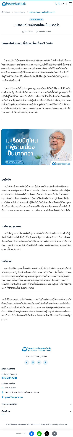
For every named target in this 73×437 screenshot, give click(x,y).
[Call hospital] (56, 4)
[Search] (59, 4)
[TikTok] (45, 362)
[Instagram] (39, 362)
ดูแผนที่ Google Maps (12, 397)
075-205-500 (9, 378)
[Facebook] (26, 362)
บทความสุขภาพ (20, 12)
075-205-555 (10, 387)
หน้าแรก (5, 12)
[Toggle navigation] (70, 4)
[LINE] (33, 362)
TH (62, 3)
